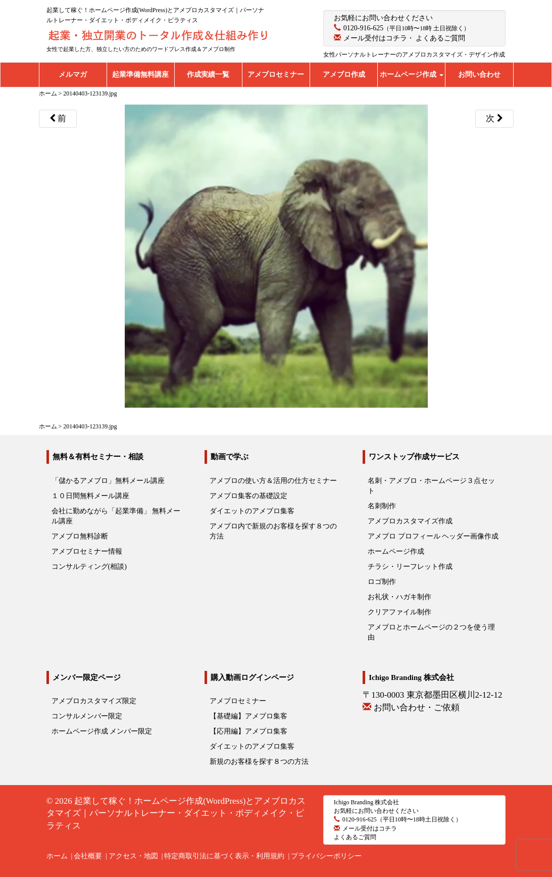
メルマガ (73, 74)
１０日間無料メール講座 (90, 496)
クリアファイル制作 (399, 612)
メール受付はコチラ (375, 38)
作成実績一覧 (208, 74)
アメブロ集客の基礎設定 (248, 496)
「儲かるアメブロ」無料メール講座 (108, 480)
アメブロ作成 (344, 74)
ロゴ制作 (382, 582)
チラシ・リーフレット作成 (410, 566)
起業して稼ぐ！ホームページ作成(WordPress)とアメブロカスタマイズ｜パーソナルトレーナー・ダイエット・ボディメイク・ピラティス (176, 813)
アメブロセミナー (275, 74)
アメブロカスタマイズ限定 (94, 701)
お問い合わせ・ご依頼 (417, 707)
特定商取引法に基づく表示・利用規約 (224, 856)
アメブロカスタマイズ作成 (410, 521)
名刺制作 (382, 506)
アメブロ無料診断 (80, 536)
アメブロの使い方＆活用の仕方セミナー (273, 480)
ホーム (57, 856)
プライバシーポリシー (326, 856)
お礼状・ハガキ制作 (399, 597)
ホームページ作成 (411, 74)
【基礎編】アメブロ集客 (248, 716)
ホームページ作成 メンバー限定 (102, 731)
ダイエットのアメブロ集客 (252, 511)
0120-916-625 (363, 28)
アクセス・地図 (133, 856)
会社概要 (88, 856)
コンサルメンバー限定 (87, 716)
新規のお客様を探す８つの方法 (259, 761)
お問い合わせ (479, 74)
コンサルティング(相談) (89, 566)
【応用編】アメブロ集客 (248, 731)
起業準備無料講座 (140, 74)
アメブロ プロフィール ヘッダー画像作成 (433, 536)
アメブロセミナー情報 (87, 551)
